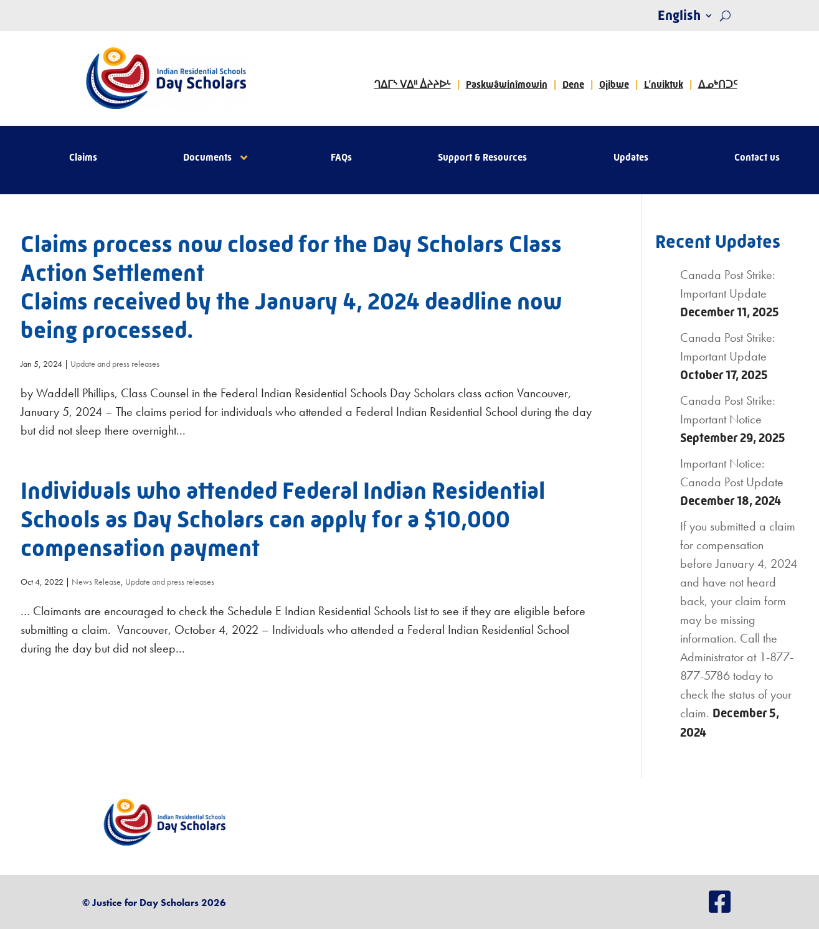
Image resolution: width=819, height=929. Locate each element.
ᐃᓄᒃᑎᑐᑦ (717, 84)
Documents (207, 158)
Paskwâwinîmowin (506, 84)
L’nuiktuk (663, 84)
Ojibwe (614, 84)
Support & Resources (482, 158)
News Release (96, 581)
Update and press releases (114, 363)
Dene (573, 84)
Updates (630, 158)
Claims (83, 158)
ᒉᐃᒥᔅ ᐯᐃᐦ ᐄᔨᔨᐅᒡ (412, 84)
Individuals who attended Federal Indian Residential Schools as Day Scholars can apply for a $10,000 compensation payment (283, 519)
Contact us (757, 158)
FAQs (341, 158)
